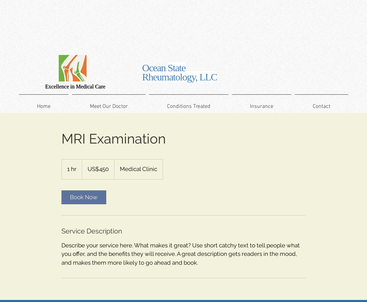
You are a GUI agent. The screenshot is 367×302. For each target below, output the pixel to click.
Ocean (179, 72)
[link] (83, 197)
